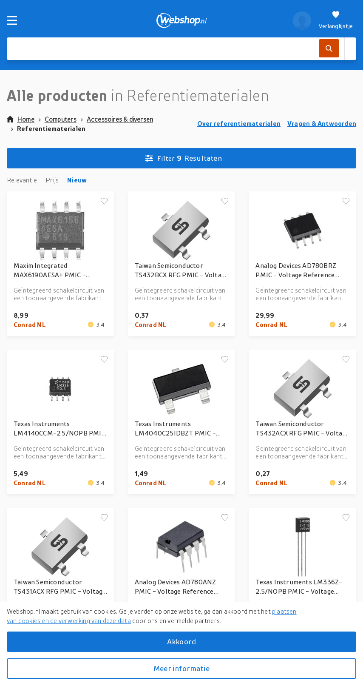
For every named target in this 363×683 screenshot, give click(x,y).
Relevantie (22, 180)
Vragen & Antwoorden (321, 123)
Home (20, 119)
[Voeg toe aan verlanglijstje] (104, 201)
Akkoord (181, 641)
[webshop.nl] (181, 20)
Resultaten (183, 158)
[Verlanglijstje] (335, 20)
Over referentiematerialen (239, 123)
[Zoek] (329, 48)
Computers (61, 119)
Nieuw (77, 180)
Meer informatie (181, 668)
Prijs (52, 180)
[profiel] (302, 20)
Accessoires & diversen (120, 119)
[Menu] (12, 20)
